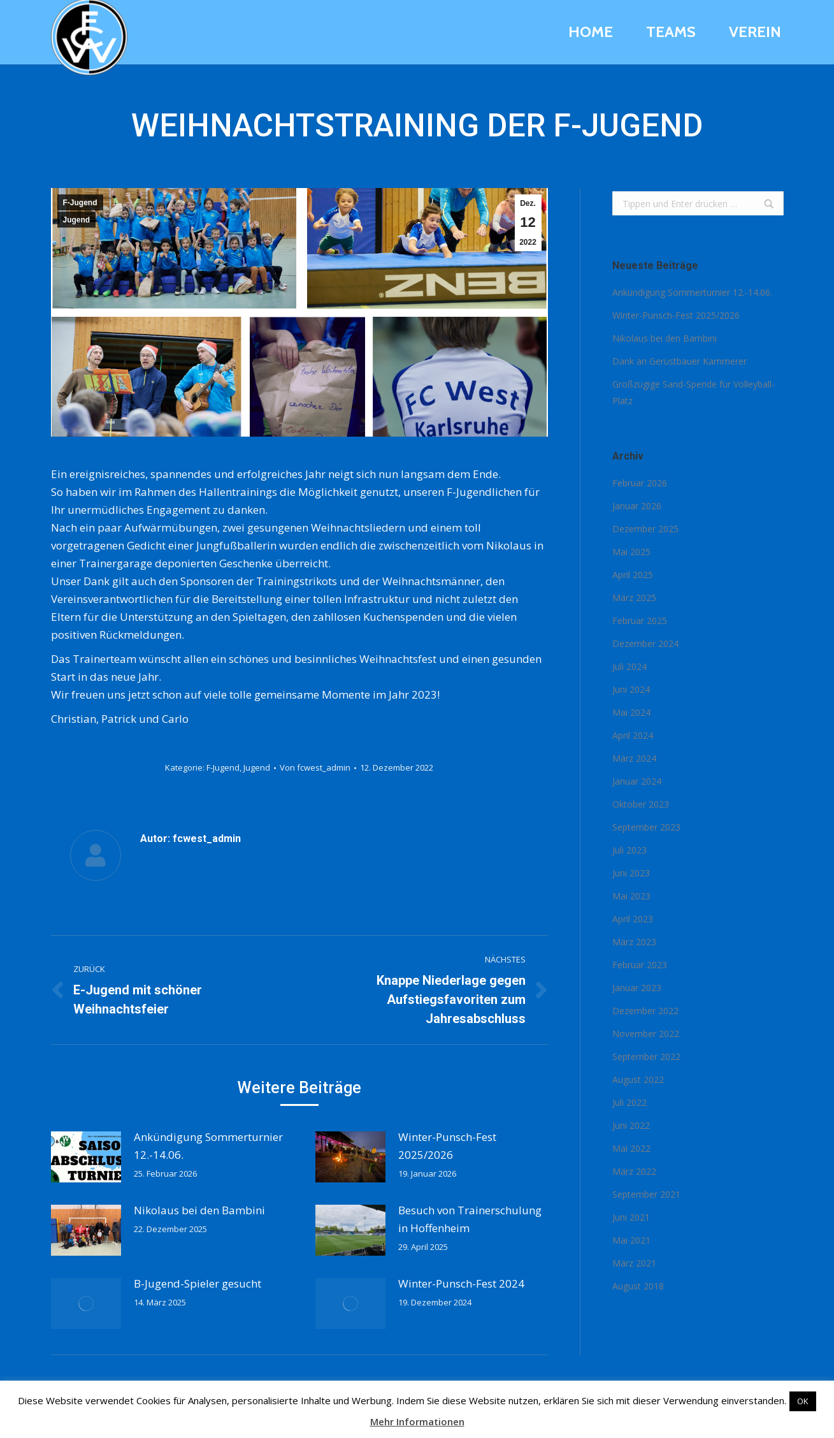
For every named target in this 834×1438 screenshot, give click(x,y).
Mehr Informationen (417, 1421)
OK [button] (803, 1401)
